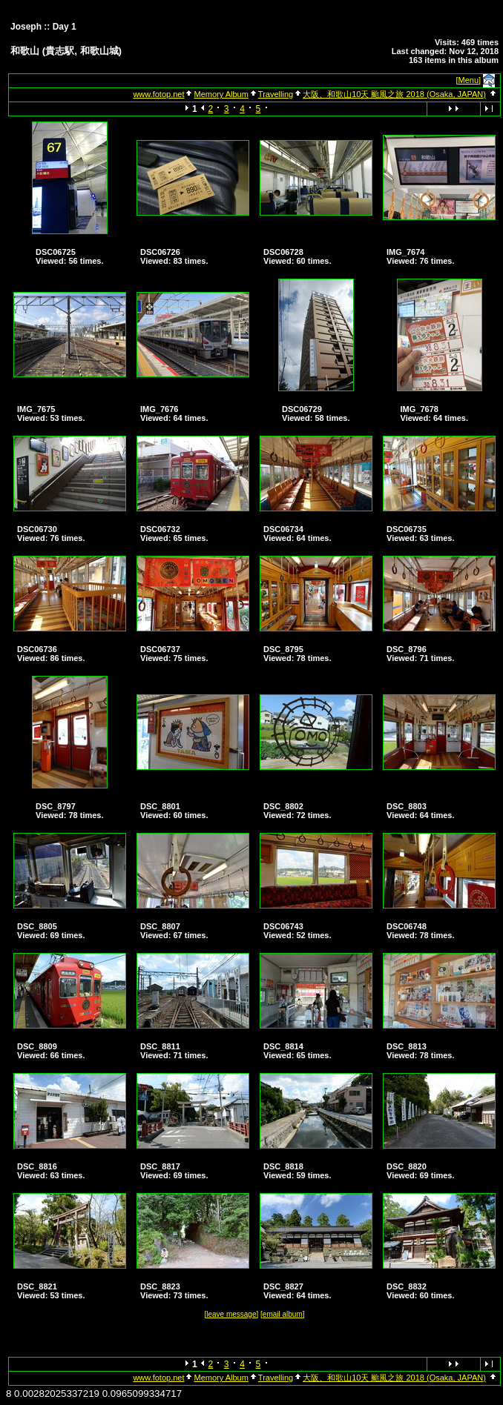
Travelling (275, 94)
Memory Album (221, 94)
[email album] (282, 1314)
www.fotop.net (158, 94)
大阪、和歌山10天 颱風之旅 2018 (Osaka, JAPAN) (394, 94)
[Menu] (468, 80)
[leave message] (231, 1314)
